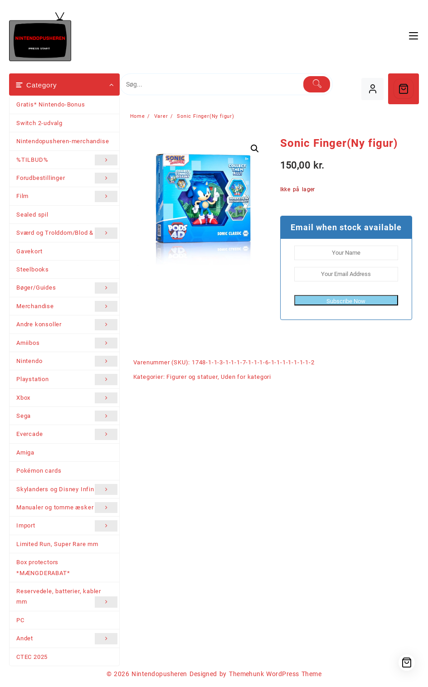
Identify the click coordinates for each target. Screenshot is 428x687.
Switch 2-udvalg (39, 123)
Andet (66, 638)
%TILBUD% (66, 160)
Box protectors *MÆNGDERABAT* (43, 567)
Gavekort (29, 251)
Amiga (25, 452)
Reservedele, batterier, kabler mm (66, 598)
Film (66, 196)
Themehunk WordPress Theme (275, 673)
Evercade (66, 434)
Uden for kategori (246, 376)
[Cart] (403, 88)
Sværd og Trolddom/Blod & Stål (66, 232)
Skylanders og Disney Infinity (66, 489)
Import (66, 525)
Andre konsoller (66, 324)
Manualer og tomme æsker (66, 507)
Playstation (66, 379)
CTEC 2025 (32, 656)
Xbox (66, 397)
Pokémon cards (38, 470)
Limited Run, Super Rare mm (57, 544)
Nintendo (66, 361)
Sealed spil (32, 214)
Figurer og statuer (191, 376)
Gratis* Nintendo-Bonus (50, 104)
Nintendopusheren (159, 673)
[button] (255, 148)
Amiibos (66, 343)
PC (20, 620)
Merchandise (66, 306)
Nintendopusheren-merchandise (62, 141)
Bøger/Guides (66, 287)
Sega (66, 416)
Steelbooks (32, 269)
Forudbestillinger (66, 178)
